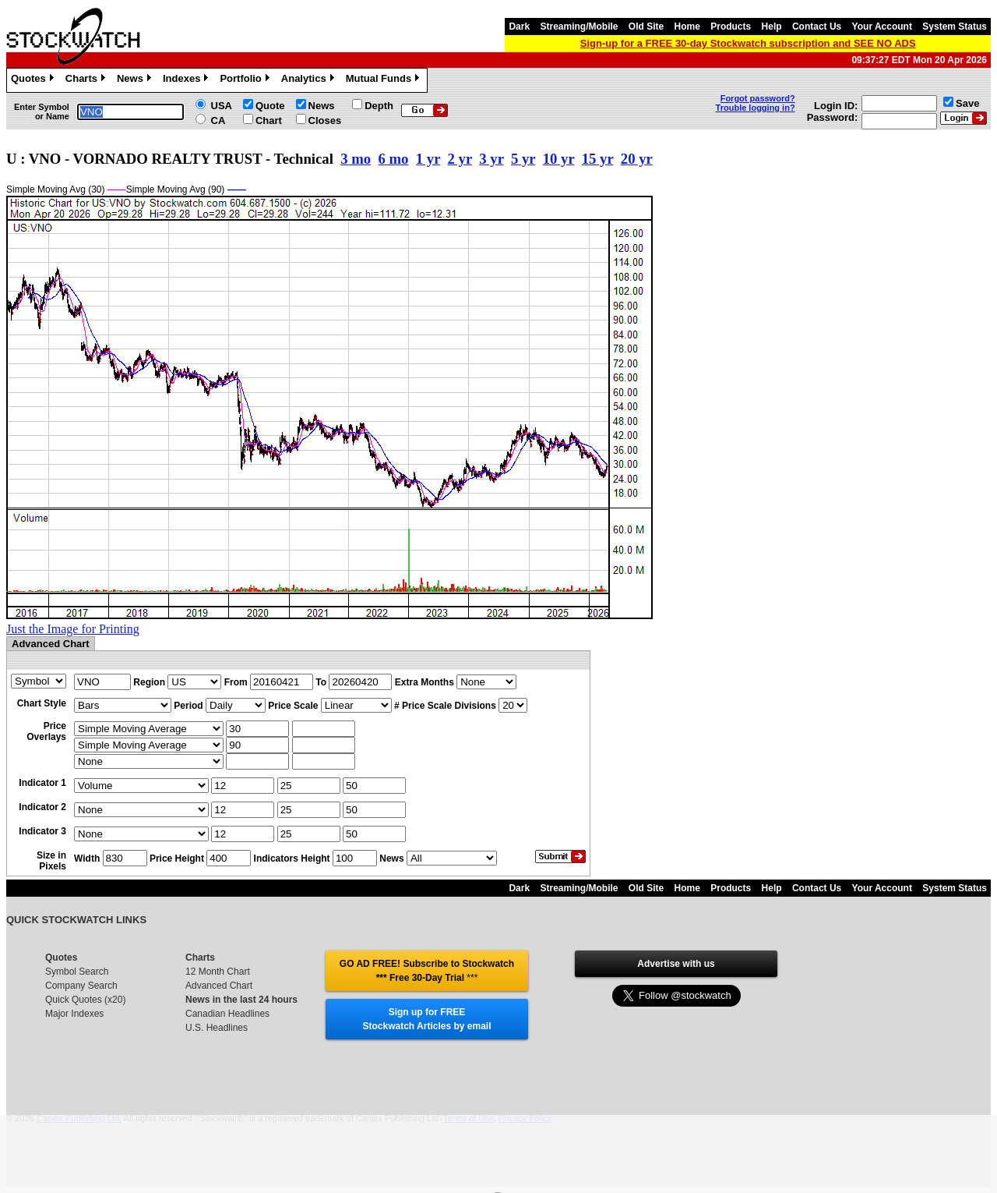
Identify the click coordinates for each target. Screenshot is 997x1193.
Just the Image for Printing (72, 628)
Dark (519, 26)
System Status (954, 26)
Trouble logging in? (755, 107)
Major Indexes (74, 1013)
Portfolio (246, 80)
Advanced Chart (218, 985)
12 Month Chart (217, 971)
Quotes (34, 80)
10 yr (559, 158)
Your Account (882, 26)
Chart (268, 120)
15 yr (598, 158)
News (136, 80)
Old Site (646, 26)
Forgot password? (757, 98)
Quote (270, 106)
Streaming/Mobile (579, 26)
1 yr (428, 158)
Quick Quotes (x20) (85, 999)
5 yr (523, 158)
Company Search (81, 985)
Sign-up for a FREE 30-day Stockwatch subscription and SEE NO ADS (748, 43)
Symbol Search (76, 971)
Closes (325, 120)
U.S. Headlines (216, 1027)
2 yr (460, 158)
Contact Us (816, 26)
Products (730, 26)
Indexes (187, 80)
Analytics (309, 80)
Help (772, 26)
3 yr (491, 158)
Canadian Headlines (227, 1013)
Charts (87, 80)
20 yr (637, 158)
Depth (379, 106)
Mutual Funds (385, 80)
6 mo (394, 158)
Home (687, 26)
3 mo (355, 158)
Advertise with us (675, 963)
